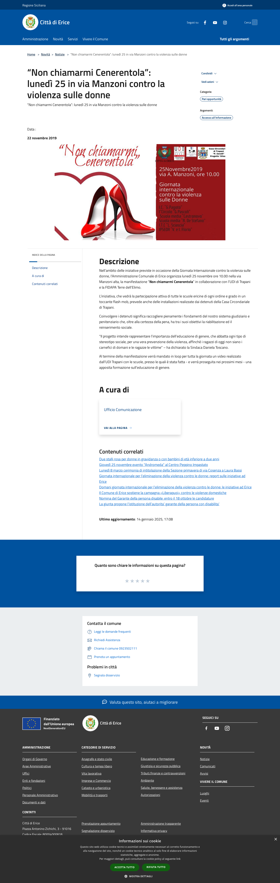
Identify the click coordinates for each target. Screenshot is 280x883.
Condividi (209, 73)
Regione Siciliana (34, 5)
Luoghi (204, 793)
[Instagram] (217, 22)
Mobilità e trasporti (95, 795)
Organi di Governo (34, 759)
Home (31, 54)
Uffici (25, 773)
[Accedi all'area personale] (237, 5)
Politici (27, 787)
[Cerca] (253, 22)
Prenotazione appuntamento (101, 823)
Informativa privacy (154, 830)
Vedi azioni (210, 82)
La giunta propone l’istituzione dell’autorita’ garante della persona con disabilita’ (159, 504)
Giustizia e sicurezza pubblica (160, 766)
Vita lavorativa (91, 773)
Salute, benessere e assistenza (161, 787)
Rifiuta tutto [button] (156, 867)
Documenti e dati (34, 802)
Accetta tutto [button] (125, 867)
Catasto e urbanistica (96, 787)
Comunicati (207, 766)
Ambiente (147, 780)
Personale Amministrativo (40, 795)
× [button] (275, 839)
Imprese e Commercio (96, 780)
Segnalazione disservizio (98, 830)
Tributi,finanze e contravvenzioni (163, 773)
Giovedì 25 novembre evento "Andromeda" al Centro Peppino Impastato (153, 464)
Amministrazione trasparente (161, 823)
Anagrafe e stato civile (97, 759)
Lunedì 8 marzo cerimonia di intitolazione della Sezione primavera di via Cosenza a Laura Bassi (170, 470)
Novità (45, 54)
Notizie (60, 54)
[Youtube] (207, 22)
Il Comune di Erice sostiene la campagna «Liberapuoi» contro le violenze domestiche (162, 492)
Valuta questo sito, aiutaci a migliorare (140, 702)
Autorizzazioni (150, 794)
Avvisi (204, 773)
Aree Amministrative (36, 766)
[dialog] (140, 859)
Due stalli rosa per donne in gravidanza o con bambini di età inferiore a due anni (159, 459)
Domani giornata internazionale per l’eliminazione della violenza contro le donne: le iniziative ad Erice (175, 487)
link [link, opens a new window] (178, 859)
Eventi (204, 800)
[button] (140, 876)
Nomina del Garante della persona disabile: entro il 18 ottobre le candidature (156, 498)
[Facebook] (197, 22)
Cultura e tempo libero (97, 766)
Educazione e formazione (158, 758)
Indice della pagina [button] (43, 255)
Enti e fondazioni (33, 780)
